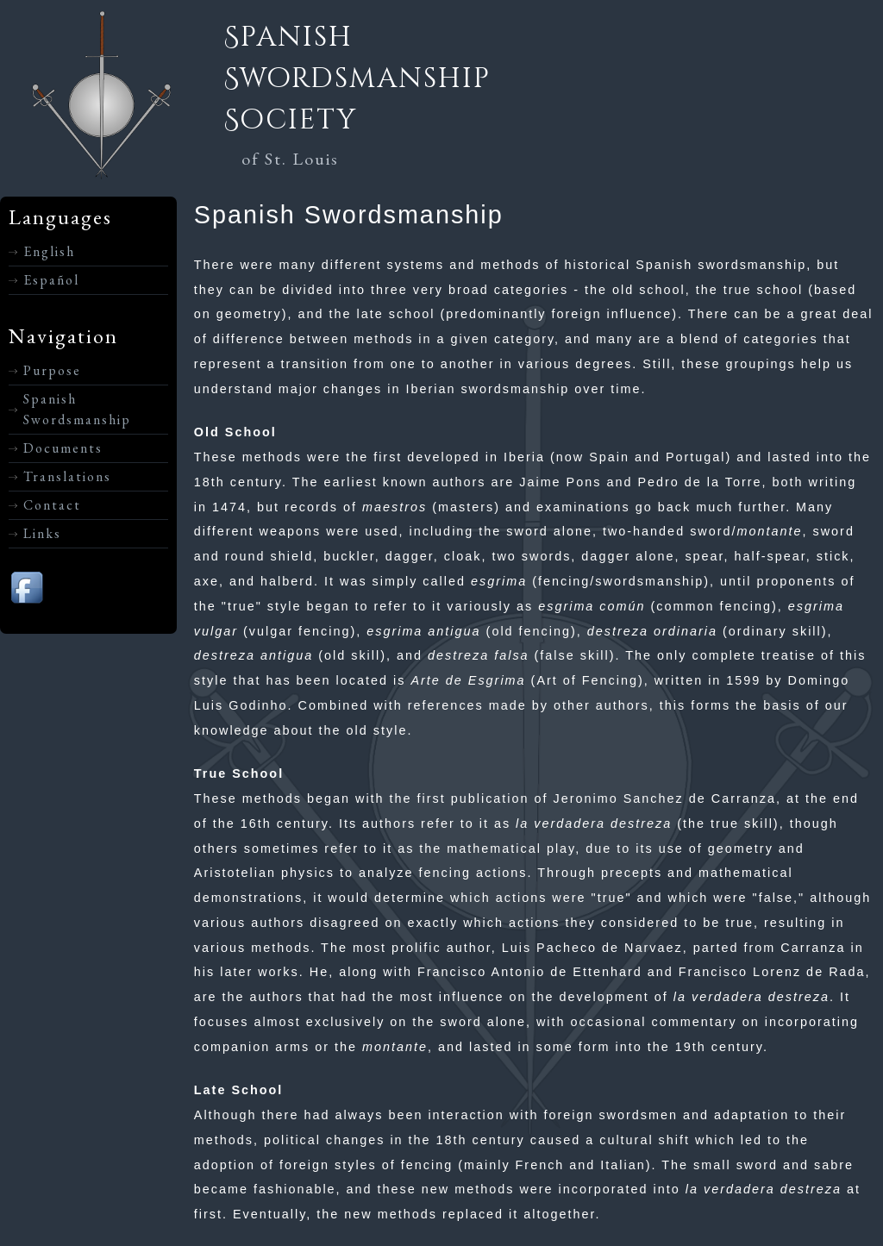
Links (42, 533)
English (49, 251)
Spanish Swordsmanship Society (357, 79)
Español (51, 280)
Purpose (52, 370)
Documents (63, 448)
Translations (67, 476)
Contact (52, 505)
